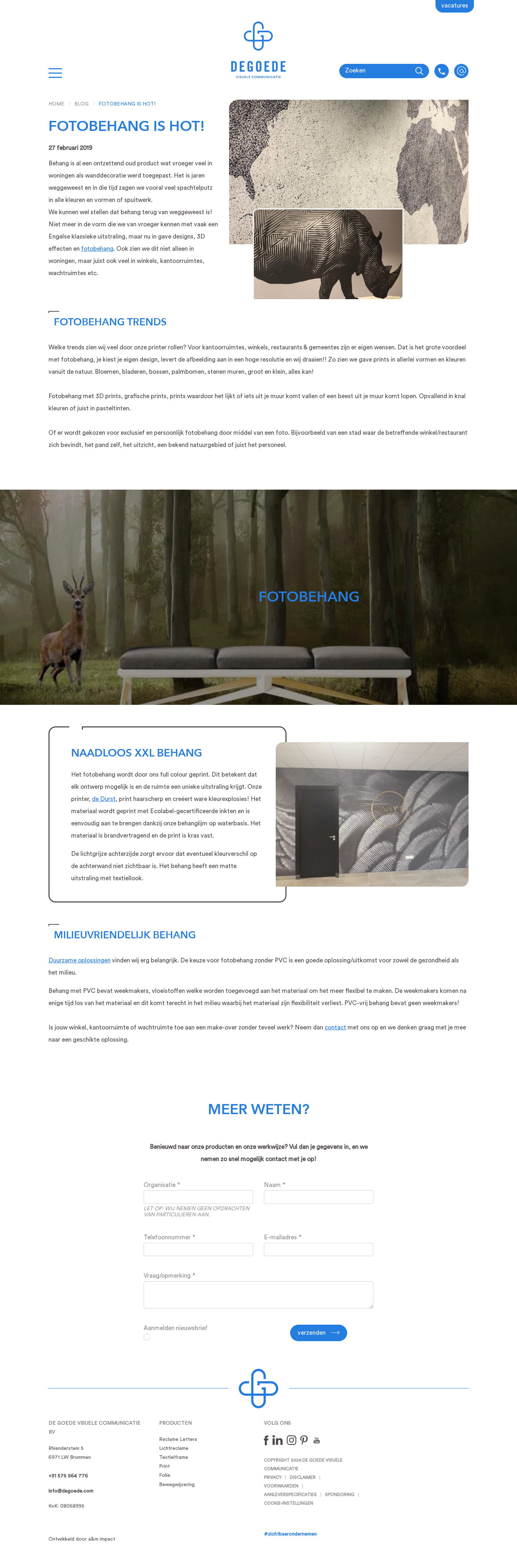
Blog (81, 104)
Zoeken (355, 70)
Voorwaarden (281, 1486)
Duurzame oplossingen (79, 960)
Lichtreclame (173, 1448)
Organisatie (160, 1185)
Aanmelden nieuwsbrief (176, 1328)
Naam (272, 1185)
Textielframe (173, 1457)
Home (56, 104)
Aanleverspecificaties (290, 1495)
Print (164, 1466)
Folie (164, 1475)
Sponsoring (339, 1495)
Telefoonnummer (167, 1237)
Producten (175, 1423)
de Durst (104, 799)
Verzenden (312, 1333)
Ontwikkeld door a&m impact (81, 1539)
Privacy (272, 1477)
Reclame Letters (178, 1439)
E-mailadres (280, 1237)
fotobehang (97, 249)
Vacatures (454, 6)
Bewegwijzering (177, 1484)
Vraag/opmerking (167, 1276)
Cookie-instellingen (288, 1503)
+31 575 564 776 (68, 1476)
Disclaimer (303, 1477)
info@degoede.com (461, 71)
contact (335, 1027)
